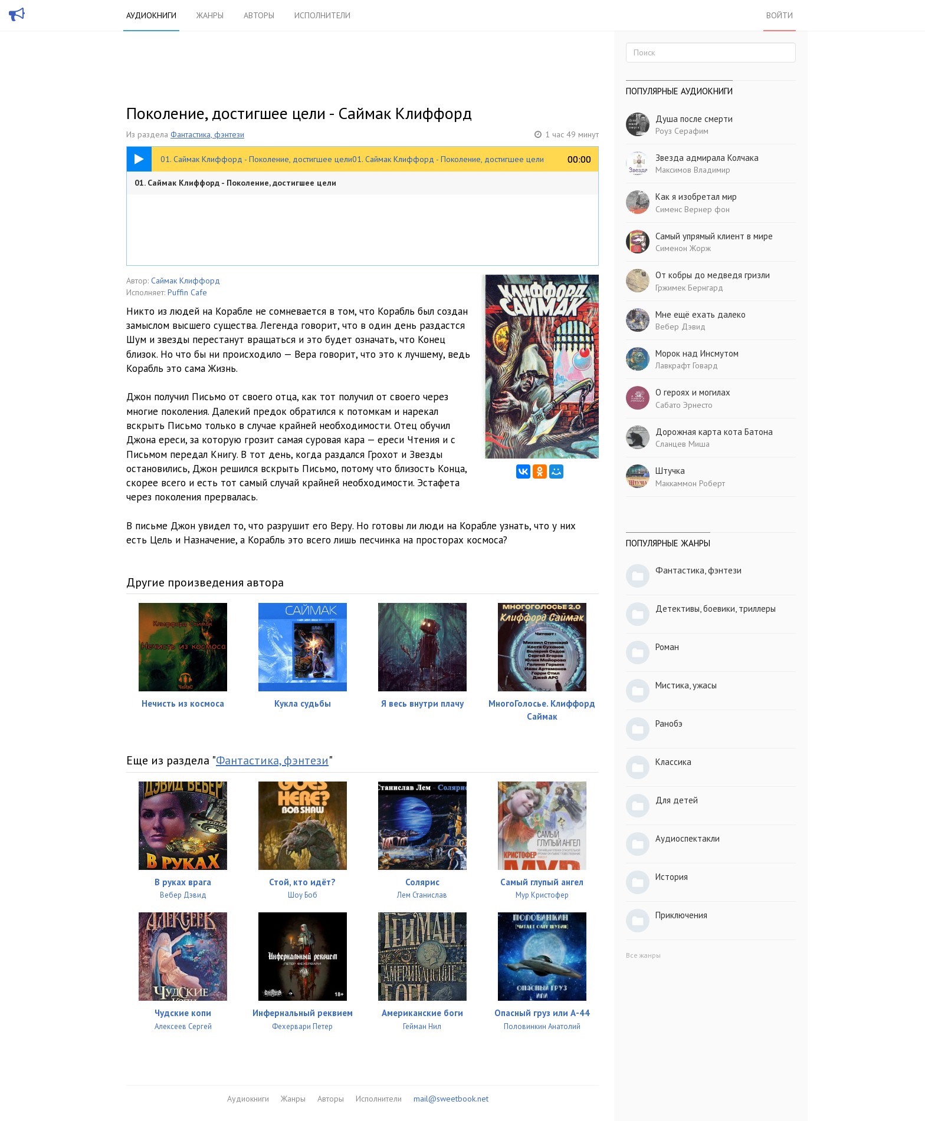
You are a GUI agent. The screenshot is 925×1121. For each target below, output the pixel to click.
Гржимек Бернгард (689, 287)
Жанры (210, 15)
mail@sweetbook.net (451, 1098)
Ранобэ (669, 723)
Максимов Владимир (692, 169)
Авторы (259, 15)
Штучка (670, 470)
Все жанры (643, 955)
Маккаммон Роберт (690, 483)
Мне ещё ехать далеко (700, 314)
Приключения (681, 915)
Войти (779, 15)
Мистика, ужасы (686, 685)
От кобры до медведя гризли (712, 275)
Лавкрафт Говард (686, 365)
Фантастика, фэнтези (207, 134)
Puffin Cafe (187, 292)
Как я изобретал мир (696, 196)
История (671, 876)
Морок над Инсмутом (697, 353)
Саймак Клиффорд (185, 280)
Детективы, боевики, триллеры (715, 608)
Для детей (676, 800)
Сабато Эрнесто (684, 405)
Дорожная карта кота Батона (714, 431)
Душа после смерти (694, 118)
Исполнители (322, 15)
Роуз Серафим (681, 131)
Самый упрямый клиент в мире (714, 236)
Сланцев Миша (682, 443)
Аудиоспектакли (687, 838)
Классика (673, 761)
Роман (667, 646)
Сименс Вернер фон (692, 209)
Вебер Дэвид (680, 326)
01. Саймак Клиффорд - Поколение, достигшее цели (235, 182)
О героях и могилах (692, 392)
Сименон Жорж (683, 248)
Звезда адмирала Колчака (707, 157)
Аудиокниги (151, 15)
